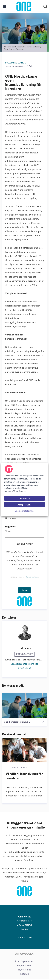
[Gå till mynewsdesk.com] (24, 953)
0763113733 (24, 667)
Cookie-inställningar (24, 510)
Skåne (8, 531)
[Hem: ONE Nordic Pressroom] (23, 6)
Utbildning (10, 518)
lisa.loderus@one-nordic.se (24, 663)
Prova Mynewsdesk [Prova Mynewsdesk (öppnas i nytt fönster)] (25, 961)
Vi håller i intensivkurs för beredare (24, 776)
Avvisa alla (24, 498)
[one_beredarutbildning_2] (24, 705)
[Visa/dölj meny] (4, 6)
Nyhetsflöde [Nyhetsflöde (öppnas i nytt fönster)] (24, 969)
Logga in (24, 973)
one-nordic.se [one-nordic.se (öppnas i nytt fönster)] (25, 937)
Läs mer (24, 590)
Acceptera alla (24, 504)
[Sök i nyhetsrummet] (45, 6)
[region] (24, 489)
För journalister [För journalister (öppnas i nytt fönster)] (24, 965)
